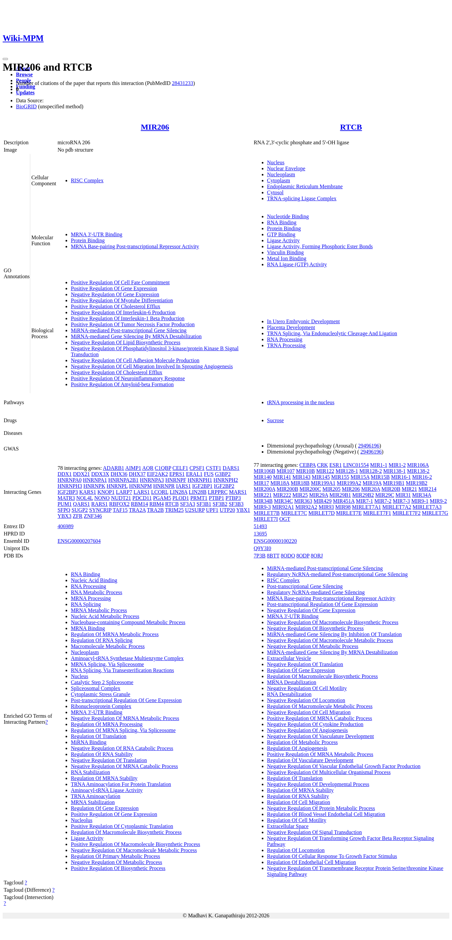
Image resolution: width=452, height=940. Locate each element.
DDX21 (81, 474)
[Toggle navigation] (5, 59)
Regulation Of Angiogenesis (297, 748)
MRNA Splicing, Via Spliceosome (107, 664)
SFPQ (64, 510)
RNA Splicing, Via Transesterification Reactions (122, 670)
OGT (284, 519)
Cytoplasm (278, 180)
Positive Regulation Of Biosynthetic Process (118, 868)
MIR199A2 (349, 483)
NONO (101, 498)
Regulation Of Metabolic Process (302, 742)
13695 (260, 533)
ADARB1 (113, 468)
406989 (66, 526)
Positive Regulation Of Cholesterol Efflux (115, 306)
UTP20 (227, 510)
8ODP (302, 555)
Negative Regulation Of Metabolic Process (116, 862)
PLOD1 (180, 498)
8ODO (288, 555)
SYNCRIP (100, 510)
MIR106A (418, 465)
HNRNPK (94, 486)
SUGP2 (80, 510)
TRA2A (137, 510)
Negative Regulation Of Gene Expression (115, 294)
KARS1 (87, 492)
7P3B (260, 555)
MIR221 (263, 495)
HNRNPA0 (69, 480)
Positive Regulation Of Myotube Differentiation (122, 300)
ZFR (77, 516)
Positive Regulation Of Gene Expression (114, 288)
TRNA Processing (286, 345)
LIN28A (178, 492)
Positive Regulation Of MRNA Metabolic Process (320, 754)
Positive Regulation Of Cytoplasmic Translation (122, 826)
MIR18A (279, 483)
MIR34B (263, 501)
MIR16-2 (422, 477)
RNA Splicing (86, 604)
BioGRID (26, 106)
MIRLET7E (349, 513)
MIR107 (286, 471)
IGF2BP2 (224, 486)
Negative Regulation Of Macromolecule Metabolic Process (134, 850)
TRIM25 (174, 510)
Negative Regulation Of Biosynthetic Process (315, 628)
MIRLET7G (435, 513)
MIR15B (380, 477)
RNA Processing (284, 339)
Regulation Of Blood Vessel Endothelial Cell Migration (326, 814)
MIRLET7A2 (396, 507)
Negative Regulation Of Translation (109, 760)
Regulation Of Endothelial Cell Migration (311, 862)
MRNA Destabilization (291, 682)
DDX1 (65, 474)
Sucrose (275, 420)
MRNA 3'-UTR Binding (96, 234)
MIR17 (261, 483)
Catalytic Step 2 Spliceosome (102, 682)
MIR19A (372, 483)
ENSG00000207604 (79, 541)
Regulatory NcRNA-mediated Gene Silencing (316, 592)
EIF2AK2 (157, 474)
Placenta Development (291, 327)
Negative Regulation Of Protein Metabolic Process (321, 808)
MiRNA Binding (88, 742)
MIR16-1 (401, 477)
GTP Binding (281, 234)
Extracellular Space (288, 826)
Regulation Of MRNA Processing (107, 724)
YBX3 (65, 516)
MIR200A (264, 489)
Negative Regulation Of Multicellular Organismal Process (329, 772)
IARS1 (183, 486)
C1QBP (163, 468)
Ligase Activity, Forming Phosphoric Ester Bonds (320, 246)
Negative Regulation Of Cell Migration (309, 712)
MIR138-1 (394, 471)
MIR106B (264, 471)
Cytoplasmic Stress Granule (100, 694)
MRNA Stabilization (93, 802)
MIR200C (310, 489)
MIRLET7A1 (366, 507)
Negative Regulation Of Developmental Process (318, 784)
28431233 (182, 83)
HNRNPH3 (70, 486)
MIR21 (409, 489)
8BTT (273, 555)
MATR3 (66, 498)
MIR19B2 (416, 483)
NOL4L (84, 498)
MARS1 (237, 492)
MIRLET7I (266, 519)
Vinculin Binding (285, 252)
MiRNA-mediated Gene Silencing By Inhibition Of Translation (334, 634)
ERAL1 (194, 474)
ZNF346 (93, 516)
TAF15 (120, 510)
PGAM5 (162, 498)
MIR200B (287, 489)
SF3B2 (220, 504)
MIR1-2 (397, 465)
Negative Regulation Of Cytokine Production (315, 724)
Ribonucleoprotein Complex (101, 706)
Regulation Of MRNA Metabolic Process (115, 634)
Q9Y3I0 (262, 548)
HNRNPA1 (95, 480)
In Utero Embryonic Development (303, 321)
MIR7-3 (401, 501)
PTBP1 (216, 498)
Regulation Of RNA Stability (102, 754)
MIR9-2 (438, 501)
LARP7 (124, 492)
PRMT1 (199, 498)
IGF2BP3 (68, 492)
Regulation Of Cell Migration (298, 802)
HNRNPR (164, 486)
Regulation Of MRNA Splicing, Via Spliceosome (123, 730)
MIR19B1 (393, 483)
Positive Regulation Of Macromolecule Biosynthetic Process (135, 844)
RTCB (351, 127)
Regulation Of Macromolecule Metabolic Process (320, 706)
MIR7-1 (364, 501)
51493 (260, 526)
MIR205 (331, 489)
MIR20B (390, 489)
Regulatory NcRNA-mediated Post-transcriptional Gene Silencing (337, 574)
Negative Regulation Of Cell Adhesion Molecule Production (135, 360)
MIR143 (301, 477)
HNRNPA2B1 (123, 480)
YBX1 (243, 510)
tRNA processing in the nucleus (301, 402)
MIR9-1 (420, 501)
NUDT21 (121, 498)
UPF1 (212, 510)
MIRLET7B (267, 513)
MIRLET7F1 (377, 513)
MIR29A (318, 495)
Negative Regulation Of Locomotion (306, 700)
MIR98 (343, 507)
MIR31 (403, 495)
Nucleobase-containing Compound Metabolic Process (128, 622)
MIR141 (282, 477)
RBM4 (156, 504)
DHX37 (137, 474)
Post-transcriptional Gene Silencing (305, 586)
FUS (209, 474)
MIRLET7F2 (406, 513)
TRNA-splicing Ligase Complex (302, 198)
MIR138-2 (418, 471)
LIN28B (198, 492)
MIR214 (427, 489)
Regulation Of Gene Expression (105, 808)
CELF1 (180, 468)
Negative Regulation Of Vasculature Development (320, 736)
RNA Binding (281, 222)
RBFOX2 (119, 504)
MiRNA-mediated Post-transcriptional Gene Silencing (129, 330)
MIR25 (300, 495)
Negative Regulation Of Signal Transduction (314, 832)
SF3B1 (204, 504)
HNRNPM (140, 486)
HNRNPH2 (226, 480)
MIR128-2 (371, 471)
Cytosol (275, 192)
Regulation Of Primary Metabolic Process (115, 856)
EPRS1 (177, 474)
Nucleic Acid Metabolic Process (105, 616)
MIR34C (283, 501)
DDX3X (100, 474)
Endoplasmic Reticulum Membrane (305, 186)
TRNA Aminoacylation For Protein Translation (121, 784)
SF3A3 (187, 504)
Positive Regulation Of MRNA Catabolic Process (319, 718)
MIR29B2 (363, 495)
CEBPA (307, 465)
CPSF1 (197, 468)
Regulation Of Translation (98, 736)
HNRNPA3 (152, 480)
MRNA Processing (91, 598)
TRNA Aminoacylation (95, 796)
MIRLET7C (294, 513)
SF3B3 (236, 504)
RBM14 (139, 504)
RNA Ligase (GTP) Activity (297, 264)
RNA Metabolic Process (96, 592)
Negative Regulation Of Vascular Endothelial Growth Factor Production (343, 766)
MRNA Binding (88, 628)
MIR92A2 (306, 507)
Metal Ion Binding (286, 258)
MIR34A (421, 495)
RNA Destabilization (289, 694)
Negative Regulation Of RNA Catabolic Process (122, 748)
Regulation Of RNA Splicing (101, 640)
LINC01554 (356, 465)
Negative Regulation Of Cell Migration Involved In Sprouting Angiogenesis (152, 366)
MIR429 (323, 501)
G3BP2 (222, 474)
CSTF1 (213, 468)
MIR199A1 (323, 483)
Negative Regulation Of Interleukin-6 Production (123, 312)
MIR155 (340, 477)
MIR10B (305, 471)
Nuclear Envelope (286, 168)
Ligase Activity (283, 240)
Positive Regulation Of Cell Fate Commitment (120, 282)
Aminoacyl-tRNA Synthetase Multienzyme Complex (127, 658)
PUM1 (65, 504)
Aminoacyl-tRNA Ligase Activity (107, 790)
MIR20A (370, 489)
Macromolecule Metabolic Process (108, 646)
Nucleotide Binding (288, 216)
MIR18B (300, 483)
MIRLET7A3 (427, 507)
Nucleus (275, 162)
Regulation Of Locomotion (296, 850)
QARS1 (81, 504)
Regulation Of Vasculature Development (310, 760)
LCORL (159, 492)
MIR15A (360, 477)
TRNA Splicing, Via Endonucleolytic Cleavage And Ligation (332, 333)
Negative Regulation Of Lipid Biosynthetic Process (125, 342)
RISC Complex (87, 180)
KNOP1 (106, 492)
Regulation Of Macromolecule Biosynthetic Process (126, 832)
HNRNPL (116, 486)
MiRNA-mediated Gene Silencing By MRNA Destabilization (136, 336)
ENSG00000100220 (275, 541)
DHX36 (118, 474)
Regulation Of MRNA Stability (104, 778)
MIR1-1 (378, 465)
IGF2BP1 (202, 486)
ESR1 (335, 465)
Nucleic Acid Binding (94, 580)
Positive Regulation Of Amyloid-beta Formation (122, 384)
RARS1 (99, 504)
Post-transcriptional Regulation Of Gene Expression (126, 700)
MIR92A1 (283, 507)
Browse (24, 74)
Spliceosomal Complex (95, 688)
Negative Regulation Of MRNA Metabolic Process (125, 718)
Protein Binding (88, 240)
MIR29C (384, 495)
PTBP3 (233, 498)
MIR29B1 (340, 495)
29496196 (368, 446)
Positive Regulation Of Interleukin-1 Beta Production (128, 318)
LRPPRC (218, 492)
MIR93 (326, 507)
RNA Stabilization (90, 772)
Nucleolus (81, 820)
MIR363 (303, 501)
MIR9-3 (262, 507)
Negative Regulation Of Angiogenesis (307, 730)
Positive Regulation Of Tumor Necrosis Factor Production (133, 324)
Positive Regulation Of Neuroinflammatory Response (128, 378)
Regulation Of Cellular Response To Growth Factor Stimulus (332, 856)
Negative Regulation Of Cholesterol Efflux (116, 372)
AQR (148, 468)
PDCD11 (142, 498)
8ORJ (317, 555)
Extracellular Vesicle (289, 658)
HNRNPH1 (200, 480)
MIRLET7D (321, 513)
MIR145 (321, 477)
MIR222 (282, 495)
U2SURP (195, 510)
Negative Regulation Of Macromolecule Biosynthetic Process (332, 622)
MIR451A (344, 501)
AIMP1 (133, 468)
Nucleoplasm (281, 174)
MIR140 (263, 477)
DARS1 (231, 468)
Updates (25, 92)
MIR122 (325, 471)
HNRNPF (175, 480)
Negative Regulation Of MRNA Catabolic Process (124, 766)
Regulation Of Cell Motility (296, 820)
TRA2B (155, 510)
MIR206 (155, 127)
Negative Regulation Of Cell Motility (307, 688)
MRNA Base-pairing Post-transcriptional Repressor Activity (135, 246)
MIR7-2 (383, 501)
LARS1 (141, 492)
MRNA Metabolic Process (99, 610)
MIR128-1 (347, 471)
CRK (322, 465)
